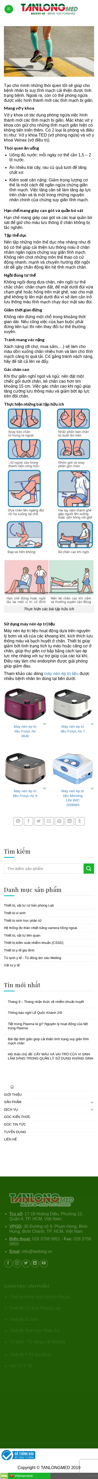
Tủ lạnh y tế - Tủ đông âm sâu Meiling (32, 958)
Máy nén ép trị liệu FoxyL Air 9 (25, 793)
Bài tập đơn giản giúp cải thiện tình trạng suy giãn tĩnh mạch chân (48, 1041)
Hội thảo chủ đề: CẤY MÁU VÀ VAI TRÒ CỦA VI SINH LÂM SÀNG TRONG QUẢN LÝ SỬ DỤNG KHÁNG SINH (50, 1056)
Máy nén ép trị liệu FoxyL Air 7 (73, 729)
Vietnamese (21, 1476)
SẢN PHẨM (12, 1102)
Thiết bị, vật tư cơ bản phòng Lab (29, 905)
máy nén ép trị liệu (61, 673)
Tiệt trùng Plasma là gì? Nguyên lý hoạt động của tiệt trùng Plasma (48, 1026)
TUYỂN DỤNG (15, 1132)
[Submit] (89, 868)
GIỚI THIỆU (13, 1094)
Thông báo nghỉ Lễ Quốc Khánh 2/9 (35, 1013)
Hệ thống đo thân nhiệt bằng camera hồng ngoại (40, 928)
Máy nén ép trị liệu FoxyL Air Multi (25, 731)
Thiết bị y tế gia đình (19, 950)
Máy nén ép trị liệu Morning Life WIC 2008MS (72, 798)
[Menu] (8, 9)
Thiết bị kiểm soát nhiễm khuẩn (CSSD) (34, 943)
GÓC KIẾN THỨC (17, 1117)
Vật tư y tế (12, 965)
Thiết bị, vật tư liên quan (22, 935)
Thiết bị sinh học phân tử (23, 920)
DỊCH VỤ (11, 1109)
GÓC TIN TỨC (15, 1124)
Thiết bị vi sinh (15, 913)
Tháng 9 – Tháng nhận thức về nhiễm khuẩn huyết (46, 1002)
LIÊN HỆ (10, 1139)
